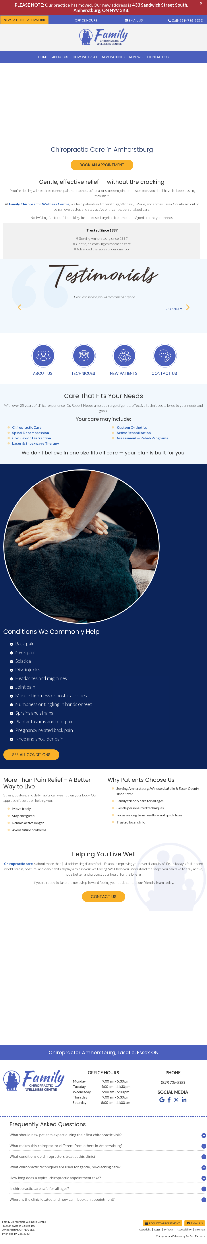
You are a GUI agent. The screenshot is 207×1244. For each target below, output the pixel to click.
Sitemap (200, 1229)
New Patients (113, 57)
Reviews (136, 57)
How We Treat (85, 57)
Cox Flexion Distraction (31, 438)
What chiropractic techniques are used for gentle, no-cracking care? (65, 1167)
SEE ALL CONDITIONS (31, 754)
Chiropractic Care (26, 427)
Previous (20, 307)
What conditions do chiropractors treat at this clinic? (52, 1156)
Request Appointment (162, 1223)
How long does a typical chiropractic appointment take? (55, 1177)
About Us (60, 57)
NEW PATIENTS (123, 360)
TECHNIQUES (83, 360)
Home (42, 57)
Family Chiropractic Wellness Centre (39, 204)
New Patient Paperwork (24, 20)
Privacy (168, 1229)
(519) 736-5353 (190, 20)
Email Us (134, 20)
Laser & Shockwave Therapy (35, 443)
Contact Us (158, 57)
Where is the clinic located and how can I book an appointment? (62, 1199)
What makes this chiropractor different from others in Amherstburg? (66, 1145)
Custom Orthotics (131, 427)
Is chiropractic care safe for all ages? (39, 1188)
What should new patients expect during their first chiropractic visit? (66, 1134)
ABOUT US (43, 360)
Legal (157, 1229)
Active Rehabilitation (133, 432)
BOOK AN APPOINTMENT (101, 165)
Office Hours (86, 20)
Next (187, 307)
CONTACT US (164, 360)
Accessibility (184, 1229)
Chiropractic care (18, 863)
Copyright (145, 1229)
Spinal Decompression (30, 432)
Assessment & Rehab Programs (142, 438)
